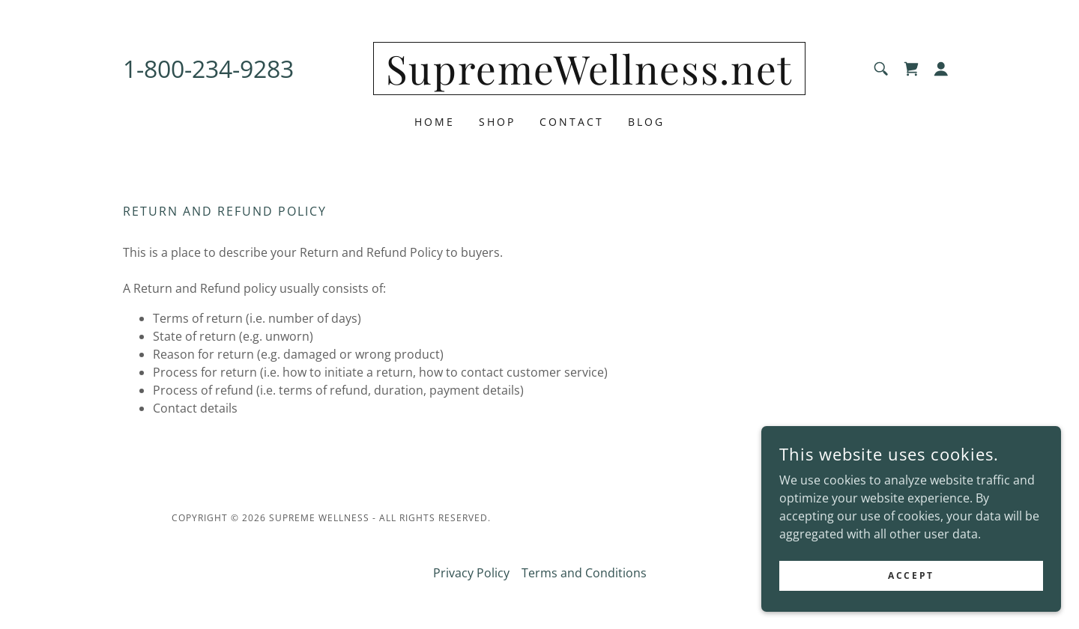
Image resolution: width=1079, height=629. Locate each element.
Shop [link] (497, 122)
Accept (911, 586)
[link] (589, 80)
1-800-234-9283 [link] (208, 68)
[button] (941, 69)
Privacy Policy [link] (471, 573)
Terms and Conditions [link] (584, 573)
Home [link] (434, 122)
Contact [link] (572, 122)
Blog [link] (646, 122)
